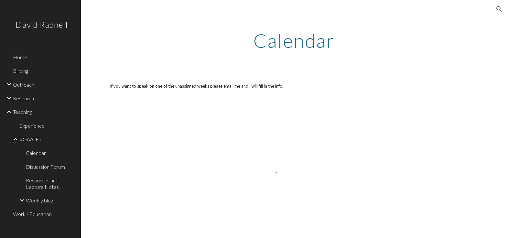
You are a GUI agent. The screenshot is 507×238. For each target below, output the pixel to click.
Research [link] (23, 98)
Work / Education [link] (32, 214)
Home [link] (20, 57)
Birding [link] (20, 71)
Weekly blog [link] (39, 200)
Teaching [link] (22, 112)
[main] (294, 40)
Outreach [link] (23, 84)
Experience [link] (32, 126)
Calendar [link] (36, 153)
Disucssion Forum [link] (45, 167)
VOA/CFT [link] (30, 139)
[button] (499, 9)
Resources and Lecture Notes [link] (42, 183)
